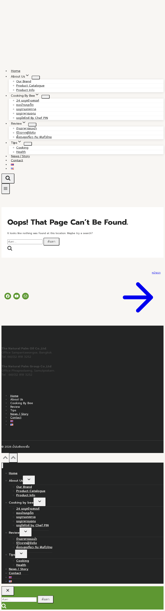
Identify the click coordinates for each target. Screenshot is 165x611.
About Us (16, 399)
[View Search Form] (7, 178)
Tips (13, 410)
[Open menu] (5, 188)
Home (14, 396)
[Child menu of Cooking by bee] (45, 97)
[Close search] (7, 590)
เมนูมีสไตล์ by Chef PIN (32, 118)
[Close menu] (2, 466)
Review (15, 407)
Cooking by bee (21, 403)
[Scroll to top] (5, 458)
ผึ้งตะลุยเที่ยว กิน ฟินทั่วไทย (34, 137)
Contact (17, 160)
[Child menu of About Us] (36, 77)
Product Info (25, 495)
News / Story (19, 414)
